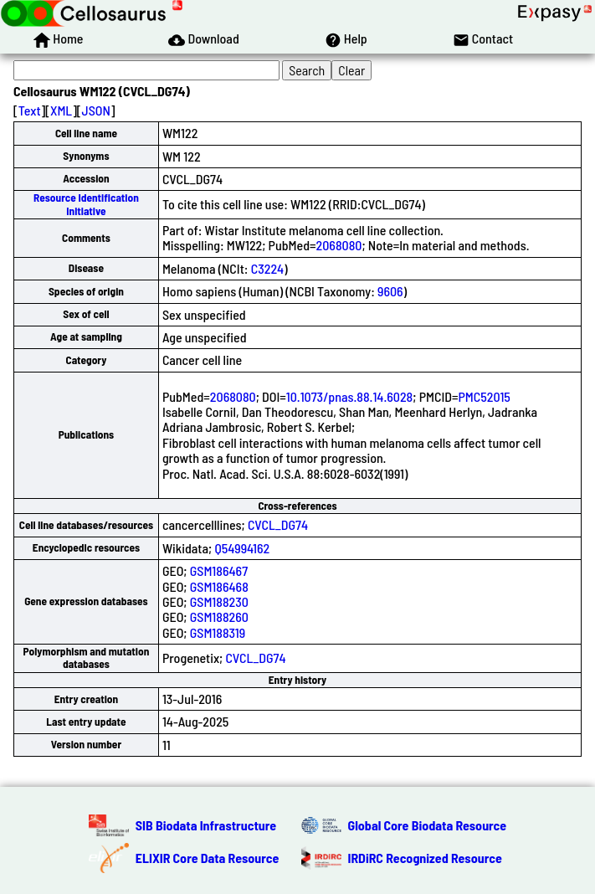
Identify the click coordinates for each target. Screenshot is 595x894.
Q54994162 (241, 548)
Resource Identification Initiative (86, 204)
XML (61, 110)
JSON (96, 110)
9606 (390, 291)
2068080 (339, 245)
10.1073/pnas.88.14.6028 (349, 396)
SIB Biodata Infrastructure (206, 825)
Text (29, 110)
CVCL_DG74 (278, 524)
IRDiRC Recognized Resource (425, 858)
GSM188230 (219, 601)
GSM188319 (217, 632)
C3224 (267, 268)
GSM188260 (219, 616)
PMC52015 (484, 396)
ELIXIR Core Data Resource (208, 858)
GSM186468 (219, 586)
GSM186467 (219, 570)
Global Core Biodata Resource (427, 825)
